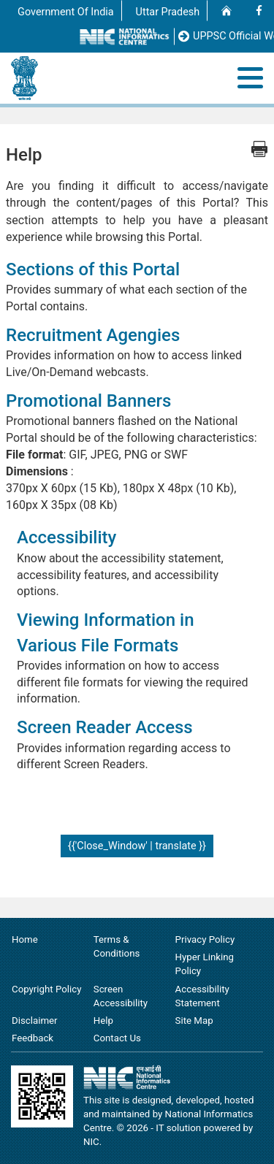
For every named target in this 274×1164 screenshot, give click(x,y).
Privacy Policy (205, 939)
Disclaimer (35, 1020)
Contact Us (117, 1038)
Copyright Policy (46, 989)
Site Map (194, 1020)
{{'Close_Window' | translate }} (137, 846)
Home (25, 939)
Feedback (32, 1038)
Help (103, 1020)
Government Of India (66, 12)
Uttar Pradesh (168, 12)
